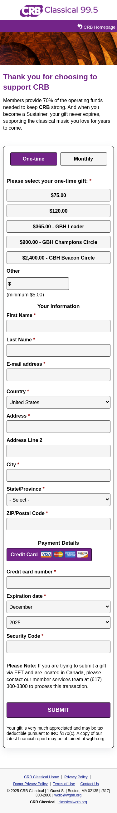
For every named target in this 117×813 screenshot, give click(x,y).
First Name (21, 315)
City (13, 464)
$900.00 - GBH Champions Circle (58, 242)
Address (18, 416)
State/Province (26, 489)
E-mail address (26, 364)
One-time (33, 158)
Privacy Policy (76, 777)
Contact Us (89, 784)
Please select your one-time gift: (49, 181)
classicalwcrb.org (72, 802)
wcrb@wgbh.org (67, 795)
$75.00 (58, 195)
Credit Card (24, 554)
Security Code (25, 636)
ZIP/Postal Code (27, 513)
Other (13, 271)
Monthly (83, 158)
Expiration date (26, 596)
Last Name (21, 339)
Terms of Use (64, 784)
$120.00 (59, 210)
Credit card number (31, 571)
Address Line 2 (24, 440)
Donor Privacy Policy (30, 784)
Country (18, 391)
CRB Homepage (95, 26)
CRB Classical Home (41, 777)
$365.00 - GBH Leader (58, 226)
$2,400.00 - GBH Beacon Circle (58, 257)
